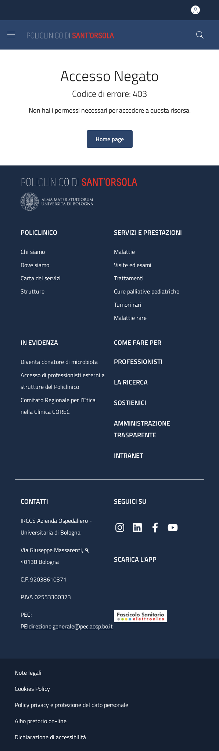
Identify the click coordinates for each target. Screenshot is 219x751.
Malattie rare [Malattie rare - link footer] (130, 317)
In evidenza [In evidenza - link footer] (39, 342)
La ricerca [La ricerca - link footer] (131, 382)
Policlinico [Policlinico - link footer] (39, 232)
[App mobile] (120, 585)
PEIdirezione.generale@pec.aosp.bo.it (67, 626)
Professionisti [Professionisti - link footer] (138, 362)
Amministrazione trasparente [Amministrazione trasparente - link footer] (142, 429)
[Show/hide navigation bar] (11, 34)
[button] (199, 34)
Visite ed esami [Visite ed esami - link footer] (132, 264)
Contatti (35, 501)
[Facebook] (155, 527)
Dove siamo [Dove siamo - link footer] (35, 264)
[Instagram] (120, 527)
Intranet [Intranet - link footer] (128, 455)
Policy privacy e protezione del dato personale (71, 704)
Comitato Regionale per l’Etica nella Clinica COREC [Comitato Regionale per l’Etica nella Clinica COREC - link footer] (58, 405)
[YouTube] (173, 527)
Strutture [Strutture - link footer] (32, 291)
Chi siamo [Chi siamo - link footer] (33, 251)
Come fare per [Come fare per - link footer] (137, 342)
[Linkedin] (137, 527)
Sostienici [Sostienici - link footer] (130, 403)
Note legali (28, 672)
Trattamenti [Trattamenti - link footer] (129, 278)
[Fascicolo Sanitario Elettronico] (140, 615)
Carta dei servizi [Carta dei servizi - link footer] (41, 278)
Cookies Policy (32, 688)
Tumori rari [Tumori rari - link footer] (127, 304)
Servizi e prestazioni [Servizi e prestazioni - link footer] (148, 232)
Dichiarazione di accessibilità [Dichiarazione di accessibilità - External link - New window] (50, 737)
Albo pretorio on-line (41, 721)
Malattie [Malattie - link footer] (124, 251)
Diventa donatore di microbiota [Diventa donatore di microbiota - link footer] (59, 361)
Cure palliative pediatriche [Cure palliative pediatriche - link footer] (146, 291)
